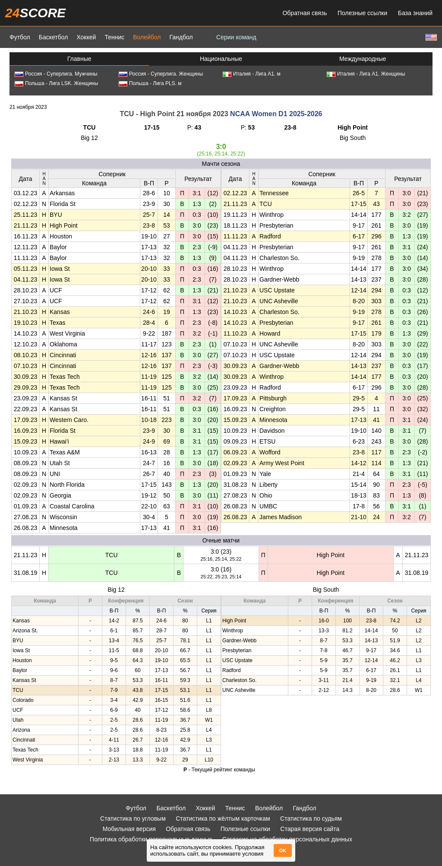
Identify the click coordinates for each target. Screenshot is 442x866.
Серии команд (236, 37)
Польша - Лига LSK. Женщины (56, 83)
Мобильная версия (129, 828)
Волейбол (147, 37)
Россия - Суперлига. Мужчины (56, 74)
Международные (362, 58)
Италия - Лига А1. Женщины (366, 74)
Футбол (19, 37)
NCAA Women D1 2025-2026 (276, 113)
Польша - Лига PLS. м (150, 83)
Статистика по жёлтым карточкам (223, 818)
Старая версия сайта (309, 828)
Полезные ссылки (362, 13)
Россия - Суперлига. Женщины (161, 74)
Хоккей (86, 37)
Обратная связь (304, 13)
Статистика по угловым (133, 818)
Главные (79, 58)
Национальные (221, 58)
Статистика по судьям (311, 818)
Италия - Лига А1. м (252, 74)
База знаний (415, 13)
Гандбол (181, 37)
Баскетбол (53, 37)
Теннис (114, 37)
